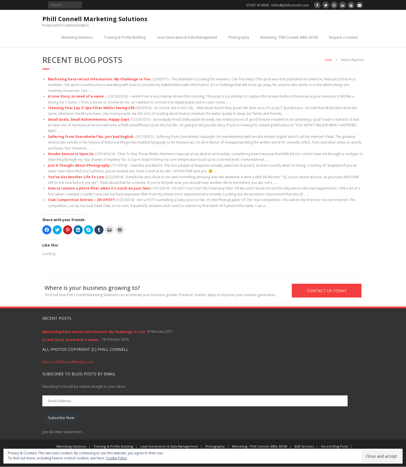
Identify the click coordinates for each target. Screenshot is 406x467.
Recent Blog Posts (334, 446)
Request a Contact (343, 37)
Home (328, 60)
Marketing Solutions (77, 37)
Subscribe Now (61, 417)
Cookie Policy (116, 458)
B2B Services (304, 446)
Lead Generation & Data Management (187, 37)
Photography (238, 37)
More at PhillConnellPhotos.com (67, 362)
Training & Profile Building (124, 37)
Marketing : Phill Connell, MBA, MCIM (289, 37)
